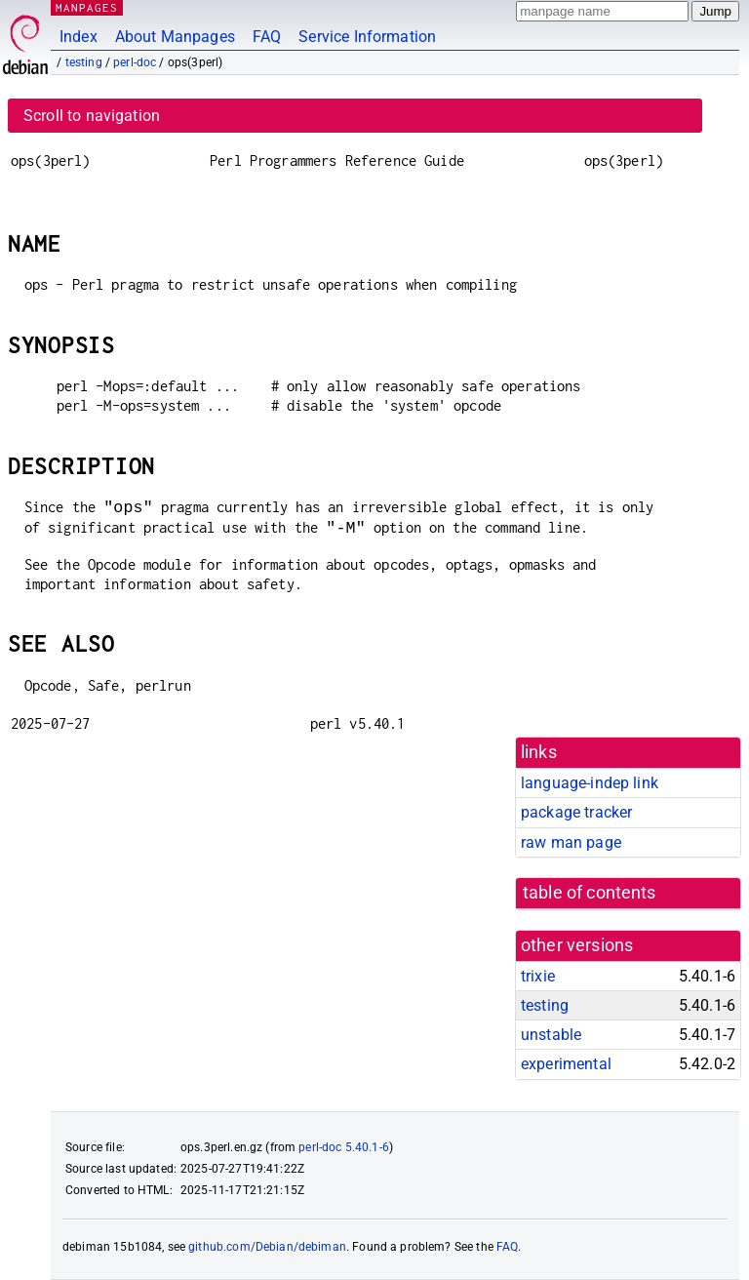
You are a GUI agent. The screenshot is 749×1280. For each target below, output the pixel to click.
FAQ (267, 36)
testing (83, 62)
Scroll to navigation (91, 115)
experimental (566, 1064)
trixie (538, 976)
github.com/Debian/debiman (267, 1247)
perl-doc (134, 62)
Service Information (367, 36)
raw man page (571, 842)
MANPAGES (87, 7)
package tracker (576, 812)
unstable (551, 1034)
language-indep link (589, 783)
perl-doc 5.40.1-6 (343, 1147)
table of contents (589, 892)
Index (78, 36)
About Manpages (175, 36)
